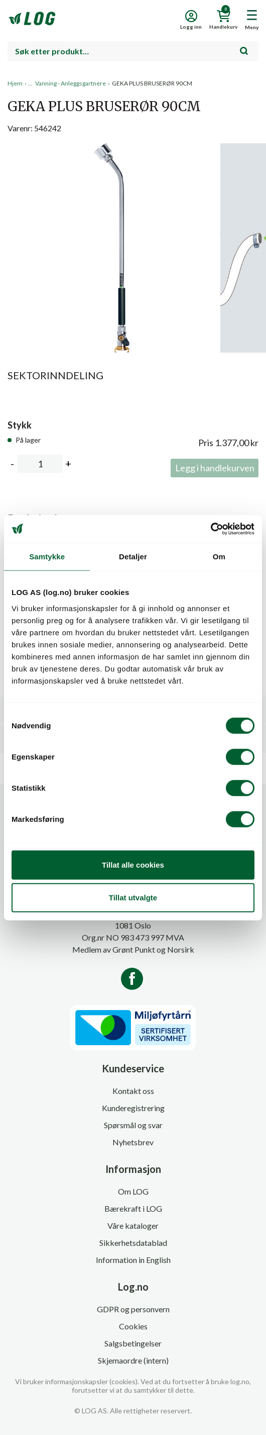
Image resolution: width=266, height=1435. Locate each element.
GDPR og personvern (133, 1309)
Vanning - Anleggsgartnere (70, 83)
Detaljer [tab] (133, 556)
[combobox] (133, 51)
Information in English (133, 1259)
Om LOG (133, 1191)
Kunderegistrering (133, 1108)
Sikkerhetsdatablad (133, 1242)
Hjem (15, 83)
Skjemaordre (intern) (133, 1360)
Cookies (133, 1326)
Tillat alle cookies (133, 864)
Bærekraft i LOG (133, 1208)
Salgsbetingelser (133, 1343)
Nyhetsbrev (133, 1142)
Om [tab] (219, 556)
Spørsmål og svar (133, 1125)
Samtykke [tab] (47, 556)
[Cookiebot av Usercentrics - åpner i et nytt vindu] (210, 528)
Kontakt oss (133, 1090)
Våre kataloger (133, 1225)
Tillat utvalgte (133, 897)
